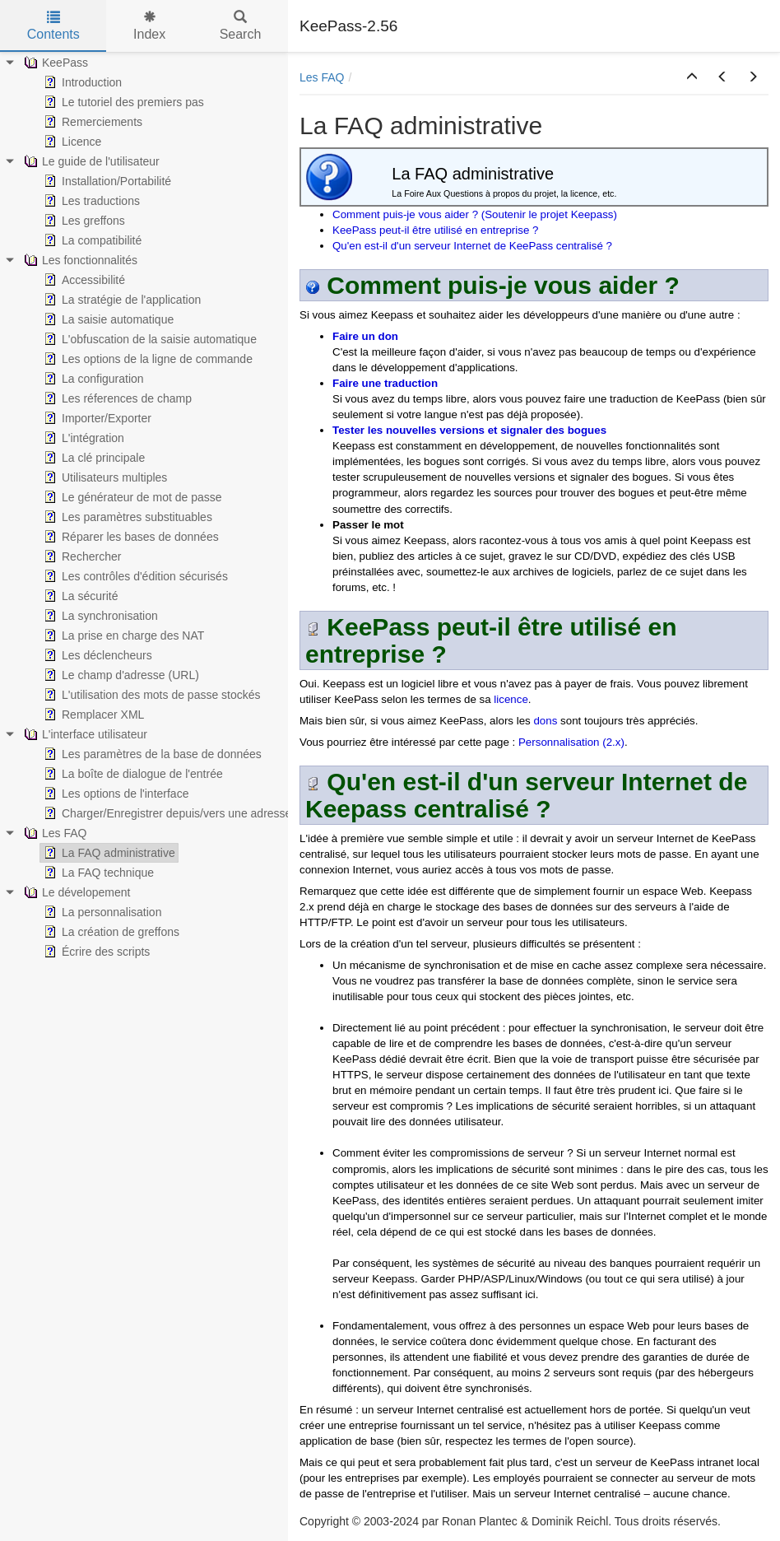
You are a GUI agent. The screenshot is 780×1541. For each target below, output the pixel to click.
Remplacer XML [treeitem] (92, 714)
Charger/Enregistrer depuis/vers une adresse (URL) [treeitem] (183, 813)
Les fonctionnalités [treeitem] (79, 260)
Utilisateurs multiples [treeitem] (103, 477)
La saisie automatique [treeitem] (107, 319)
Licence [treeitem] (70, 141)
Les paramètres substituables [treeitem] (126, 517)
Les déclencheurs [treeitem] (96, 655)
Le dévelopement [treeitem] (75, 892)
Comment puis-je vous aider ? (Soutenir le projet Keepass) (474, 214)
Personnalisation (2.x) (571, 742)
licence (511, 699)
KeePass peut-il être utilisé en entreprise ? (435, 230)
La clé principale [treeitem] (92, 458)
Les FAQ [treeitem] (53, 833)
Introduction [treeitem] (81, 82)
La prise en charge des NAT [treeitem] (122, 635)
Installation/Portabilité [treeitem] (105, 181)
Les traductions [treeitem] (90, 201)
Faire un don (365, 336)
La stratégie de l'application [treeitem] (120, 300)
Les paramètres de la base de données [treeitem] (151, 754)
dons (545, 721)
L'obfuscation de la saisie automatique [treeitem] (148, 339)
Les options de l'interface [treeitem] (114, 793)
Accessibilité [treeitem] (82, 280)
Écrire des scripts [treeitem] (95, 951)
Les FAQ (321, 77)
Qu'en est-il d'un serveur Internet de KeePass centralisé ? (472, 246)
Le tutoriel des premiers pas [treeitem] (122, 102)
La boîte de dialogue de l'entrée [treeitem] (131, 774)
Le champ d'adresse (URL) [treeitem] (119, 675)
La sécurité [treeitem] (79, 596)
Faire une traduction (385, 383)
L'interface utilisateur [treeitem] (84, 734)
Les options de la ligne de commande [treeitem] (146, 359)
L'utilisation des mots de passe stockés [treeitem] (150, 695)
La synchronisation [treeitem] (99, 616)
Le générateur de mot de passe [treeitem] (131, 497)
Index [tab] (149, 26)
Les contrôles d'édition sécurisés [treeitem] (134, 576)
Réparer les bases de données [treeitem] (129, 537)
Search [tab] (241, 26)
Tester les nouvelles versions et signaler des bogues (469, 430)
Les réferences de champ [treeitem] (116, 398)
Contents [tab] (53, 26)
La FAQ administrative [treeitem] (107, 853)
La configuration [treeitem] (92, 379)
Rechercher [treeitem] (80, 556)
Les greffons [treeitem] (82, 220)
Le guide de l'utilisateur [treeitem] (90, 161)
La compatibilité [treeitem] (91, 240)
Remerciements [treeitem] (91, 122)
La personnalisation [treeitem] (100, 912)
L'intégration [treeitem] (82, 438)
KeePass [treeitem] (54, 62)
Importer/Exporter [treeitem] (95, 418)
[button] (692, 77)
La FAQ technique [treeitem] (97, 872)
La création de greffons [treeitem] (109, 932)
